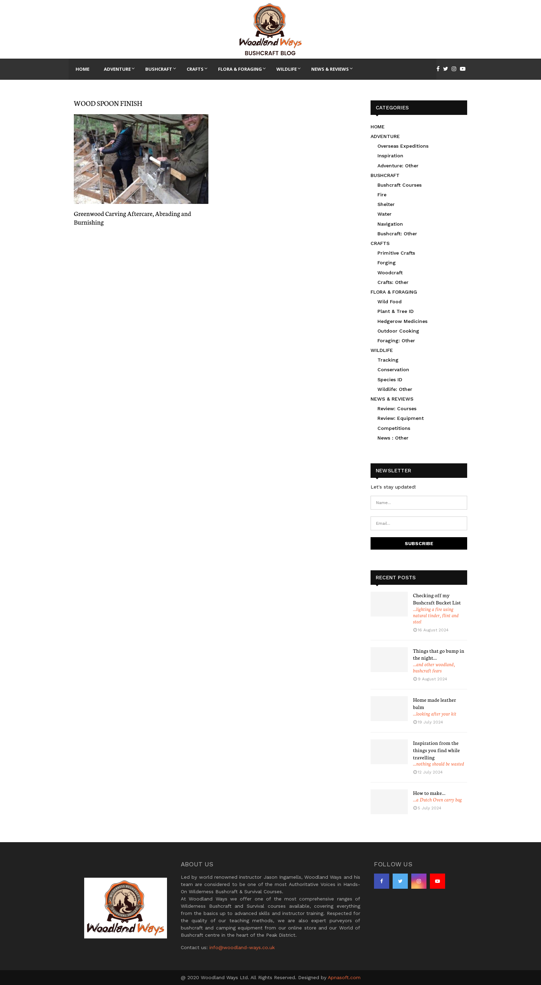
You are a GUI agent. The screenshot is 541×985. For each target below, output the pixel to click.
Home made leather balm (434, 703)
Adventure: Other (398, 165)
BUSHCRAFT (385, 175)
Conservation (393, 369)
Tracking (388, 360)
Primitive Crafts (396, 253)
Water (384, 214)
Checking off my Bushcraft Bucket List (437, 599)
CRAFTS (380, 243)
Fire (381, 194)
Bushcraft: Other (397, 233)
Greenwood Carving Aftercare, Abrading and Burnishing (132, 217)
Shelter (386, 204)
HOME (378, 126)
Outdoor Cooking (398, 331)
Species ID (389, 379)
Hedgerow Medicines (402, 321)
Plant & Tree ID (395, 311)
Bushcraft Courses (399, 185)
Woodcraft (390, 272)
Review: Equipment (400, 418)
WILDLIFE (382, 350)
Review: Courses (396, 408)
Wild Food (389, 301)
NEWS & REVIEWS (392, 399)
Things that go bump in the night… (438, 654)
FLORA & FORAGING (394, 292)
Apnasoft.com (344, 977)
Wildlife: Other (394, 389)
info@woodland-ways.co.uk (242, 947)
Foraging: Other (396, 340)
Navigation (390, 224)
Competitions (393, 428)
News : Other (393, 438)
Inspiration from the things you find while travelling (436, 750)
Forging (386, 262)
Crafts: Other (393, 282)
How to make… (429, 792)
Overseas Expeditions (403, 146)
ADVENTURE (385, 136)
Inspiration (390, 155)
